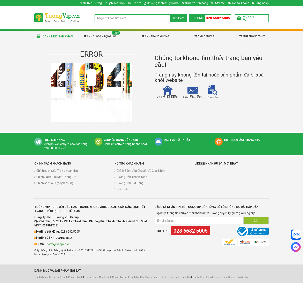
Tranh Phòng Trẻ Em (116, 277)
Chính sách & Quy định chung (55, 183)
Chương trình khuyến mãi (163, 3)
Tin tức (136, 3)
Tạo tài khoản (238, 3)
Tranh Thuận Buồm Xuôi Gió (175, 277)
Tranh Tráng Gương (155, 36)
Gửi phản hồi (192, 92)
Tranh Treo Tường (90, 3)
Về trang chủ (167, 92)
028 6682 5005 (218, 18)
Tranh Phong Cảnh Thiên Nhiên (231, 277)
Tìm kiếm (178, 18)
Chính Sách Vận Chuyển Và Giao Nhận (141, 170)
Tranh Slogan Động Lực (100, 36)
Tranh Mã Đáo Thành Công (143, 277)
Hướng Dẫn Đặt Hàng (130, 183)
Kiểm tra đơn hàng (196, 3)
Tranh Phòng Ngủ (93, 277)
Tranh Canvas (204, 36)
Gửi (256, 220)
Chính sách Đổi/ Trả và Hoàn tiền (57, 170)
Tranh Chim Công (202, 277)
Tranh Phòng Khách (72, 277)
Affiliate (218, 3)
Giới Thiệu (123, 189)
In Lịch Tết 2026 (115, 3)
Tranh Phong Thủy (252, 36)
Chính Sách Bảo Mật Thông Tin (56, 177)
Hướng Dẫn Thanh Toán (132, 177)
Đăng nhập (260, 3)
